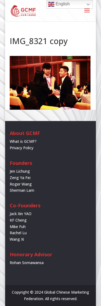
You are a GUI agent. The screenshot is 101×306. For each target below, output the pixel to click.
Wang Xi (17, 239)
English (59, 4)
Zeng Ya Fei (20, 177)
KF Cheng (18, 220)
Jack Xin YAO (21, 213)
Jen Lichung (20, 171)
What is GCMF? (23, 141)
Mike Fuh (18, 226)
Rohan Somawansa (27, 262)
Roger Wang (21, 184)
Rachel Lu (18, 232)
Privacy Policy (21, 147)
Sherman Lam (22, 190)
